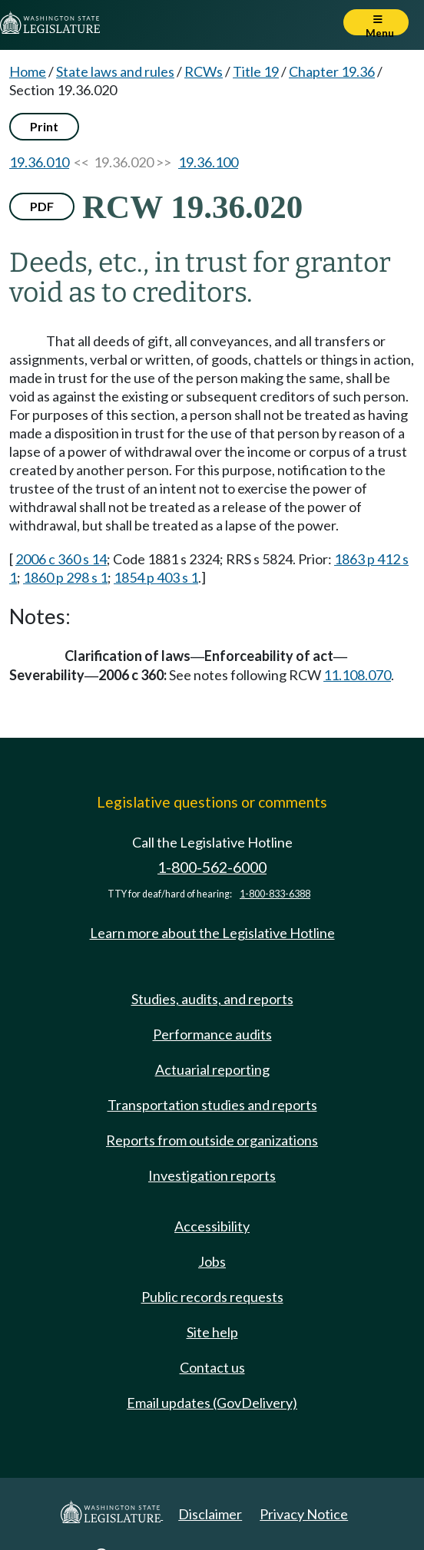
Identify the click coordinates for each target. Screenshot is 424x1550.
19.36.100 (208, 162)
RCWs (203, 71)
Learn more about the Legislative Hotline (212, 932)
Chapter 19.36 (332, 71)
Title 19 (256, 71)
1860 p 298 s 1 (65, 577)
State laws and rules (115, 71)
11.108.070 (357, 674)
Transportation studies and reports (212, 1104)
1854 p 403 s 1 (156, 577)
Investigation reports (212, 1175)
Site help (212, 1332)
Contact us (212, 1367)
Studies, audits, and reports (212, 998)
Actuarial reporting (212, 1069)
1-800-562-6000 (212, 867)
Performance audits (212, 1034)
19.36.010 (39, 162)
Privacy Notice (304, 1513)
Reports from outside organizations (212, 1140)
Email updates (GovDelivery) (212, 1402)
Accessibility (212, 1226)
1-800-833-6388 (275, 894)
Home (27, 71)
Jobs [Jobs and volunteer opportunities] (212, 1261)
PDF (42, 206)
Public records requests (212, 1296)
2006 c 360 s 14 (61, 558)
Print (44, 126)
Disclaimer (210, 1513)
